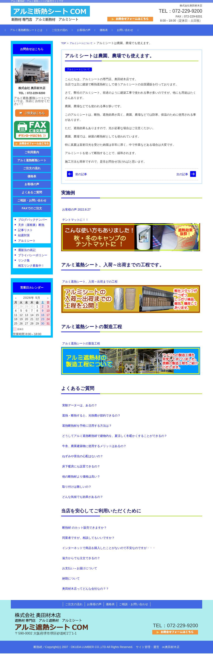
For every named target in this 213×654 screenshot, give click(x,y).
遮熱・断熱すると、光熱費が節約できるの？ (91, 416)
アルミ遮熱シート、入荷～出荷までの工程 (90, 282)
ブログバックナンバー (32, 221)
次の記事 (182, 174)
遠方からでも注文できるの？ (81, 558)
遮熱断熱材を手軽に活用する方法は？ (87, 426)
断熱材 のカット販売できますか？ (84, 528)
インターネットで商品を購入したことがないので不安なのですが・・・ (108, 548)
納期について (71, 579)
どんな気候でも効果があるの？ (82, 497)
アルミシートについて (81, 44)
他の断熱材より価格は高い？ (81, 477)
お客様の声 (89, 30)
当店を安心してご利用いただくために (101, 511)
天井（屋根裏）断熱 (31, 226)
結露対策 (24, 236)
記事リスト (25, 231)
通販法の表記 (27, 251)
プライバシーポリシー (32, 256)
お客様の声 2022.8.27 (76, 210)
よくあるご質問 (77, 389)
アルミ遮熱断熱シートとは (31, 30)
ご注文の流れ (65, 30)
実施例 (68, 193)
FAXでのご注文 (32, 209)
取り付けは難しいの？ (76, 487)
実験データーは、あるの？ (79, 405)
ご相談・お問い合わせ (31, 201)
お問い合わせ (130, 30)
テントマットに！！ (75, 220)
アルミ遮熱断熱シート (31, 161)
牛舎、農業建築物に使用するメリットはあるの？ (94, 446)
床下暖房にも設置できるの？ (81, 466)
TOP (63, 44)
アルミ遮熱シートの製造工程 (81, 344)
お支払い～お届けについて (79, 569)
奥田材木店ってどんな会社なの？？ (85, 589)
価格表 (109, 30)
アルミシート (27, 242)
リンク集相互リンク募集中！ (31, 264)
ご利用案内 (32, 153)
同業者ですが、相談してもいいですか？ (88, 538)
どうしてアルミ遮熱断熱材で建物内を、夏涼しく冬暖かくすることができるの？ (114, 436)
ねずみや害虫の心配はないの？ (82, 456)
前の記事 (81, 174)
